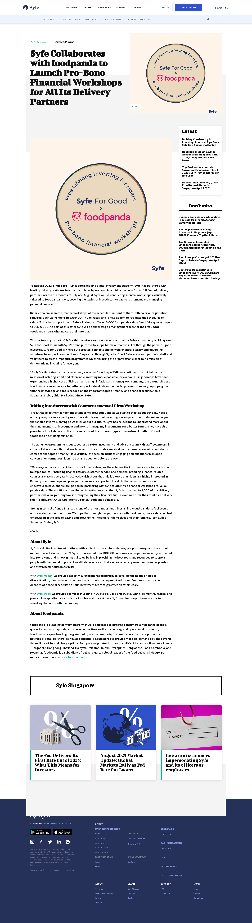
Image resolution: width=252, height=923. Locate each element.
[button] (208, 19)
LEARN (137, 8)
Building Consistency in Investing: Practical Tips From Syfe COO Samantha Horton (200, 142)
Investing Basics (71, 19)
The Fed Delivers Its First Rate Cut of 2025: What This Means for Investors (58, 762)
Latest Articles (50, 19)
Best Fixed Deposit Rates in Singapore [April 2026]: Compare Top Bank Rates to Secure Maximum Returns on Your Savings (200, 274)
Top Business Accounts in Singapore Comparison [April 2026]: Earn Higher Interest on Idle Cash (200, 171)
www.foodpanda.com (75, 657)
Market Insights (92, 19)
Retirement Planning (139, 19)
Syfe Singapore (39, 42)
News (135, 106)
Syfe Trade (44, 593)
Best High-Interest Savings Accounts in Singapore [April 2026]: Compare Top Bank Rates (200, 156)
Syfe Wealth (45, 575)
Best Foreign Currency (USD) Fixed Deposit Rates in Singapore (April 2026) (200, 185)
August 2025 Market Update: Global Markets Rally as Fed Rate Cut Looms (122, 762)
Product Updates (114, 19)
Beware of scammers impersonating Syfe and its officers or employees (188, 762)
